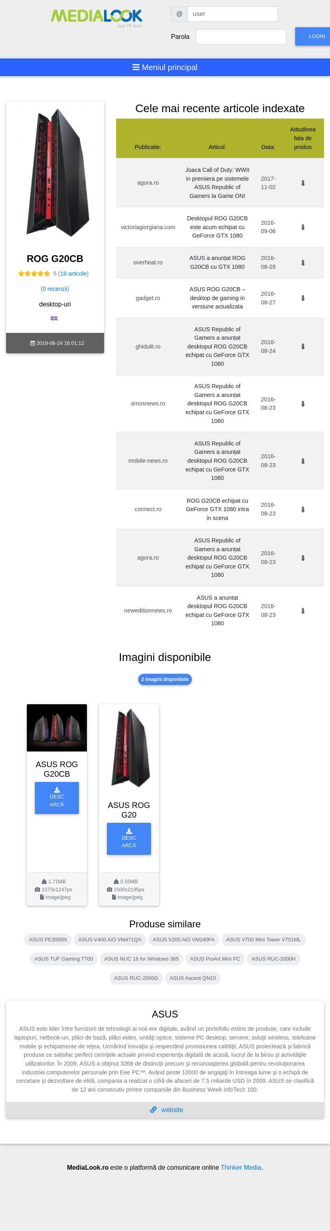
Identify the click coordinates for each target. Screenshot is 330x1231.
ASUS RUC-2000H (274, 959)
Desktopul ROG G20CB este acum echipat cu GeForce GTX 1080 (217, 227)
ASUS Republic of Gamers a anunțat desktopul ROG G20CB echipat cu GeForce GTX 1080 (217, 346)
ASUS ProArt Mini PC (215, 959)
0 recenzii (55, 289)
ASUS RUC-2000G (136, 978)
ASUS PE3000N (48, 940)
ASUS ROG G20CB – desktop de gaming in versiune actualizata (217, 298)
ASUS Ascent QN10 (193, 978)
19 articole (73, 273)
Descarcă (57, 797)
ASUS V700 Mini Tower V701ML (263, 940)
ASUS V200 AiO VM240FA (184, 940)
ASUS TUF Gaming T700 (63, 959)
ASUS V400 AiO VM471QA (110, 940)
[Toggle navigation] (165, 67)
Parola (180, 36)
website (166, 1109)
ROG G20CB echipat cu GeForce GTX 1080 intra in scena (217, 509)
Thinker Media (241, 1167)
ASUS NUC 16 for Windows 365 (142, 959)
